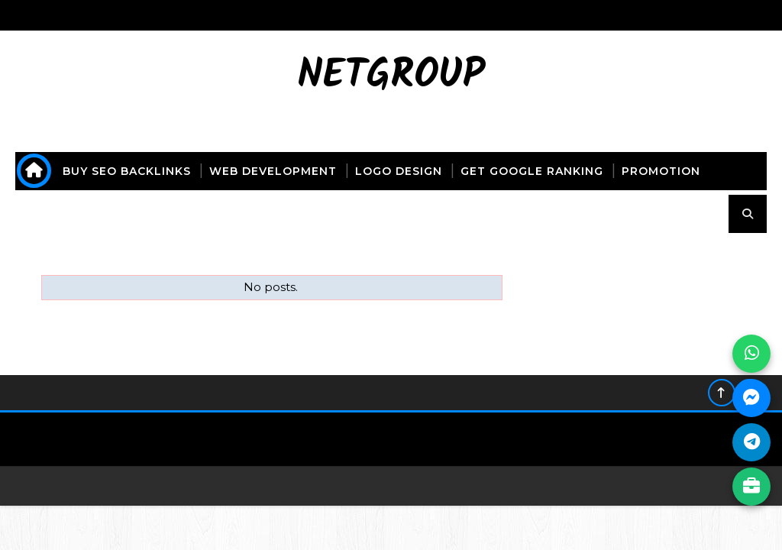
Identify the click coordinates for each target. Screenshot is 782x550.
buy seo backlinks (127, 171)
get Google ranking (531, 171)
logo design (398, 171)
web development (273, 171)
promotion (661, 171)
